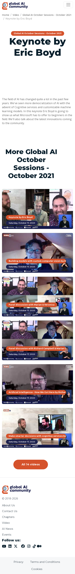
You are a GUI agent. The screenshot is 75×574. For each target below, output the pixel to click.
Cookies (36, 569)
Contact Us (9, 511)
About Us (8, 505)
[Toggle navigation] (68, 4)
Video (16, 14)
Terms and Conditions (45, 562)
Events (6, 534)
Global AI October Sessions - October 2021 (47, 14)
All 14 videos (31, 464)
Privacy (18, 562)
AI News (7, 528)
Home (5, 14)
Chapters (8, 517)
